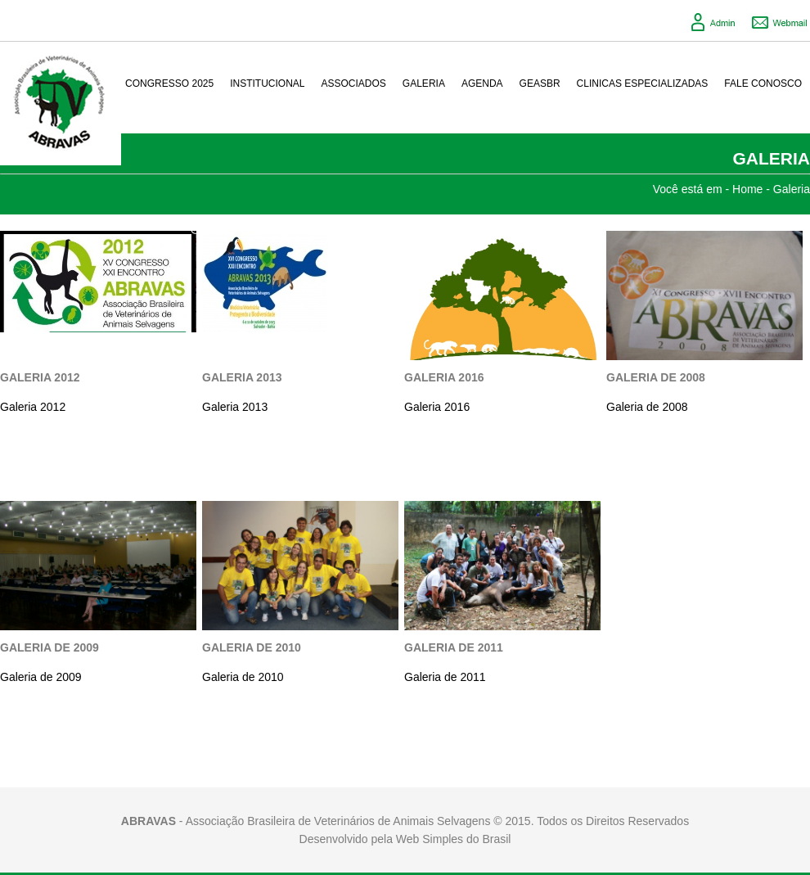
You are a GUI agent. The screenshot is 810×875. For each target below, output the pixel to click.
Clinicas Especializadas (643, 83)
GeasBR (540, 83)
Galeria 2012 (40, 377)
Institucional (267, 83)
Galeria (424, 83)
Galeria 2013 (242, 377)
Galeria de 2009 (49, 647)
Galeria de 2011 (453, 647)
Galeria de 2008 (655, 377)
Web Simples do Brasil (453, 839)
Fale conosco (763, 83)
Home (747, 189)
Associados (354, 83)
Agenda (482, 83)
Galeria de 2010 (251, 647)
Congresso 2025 (169, 83)
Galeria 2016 (444, 377)
